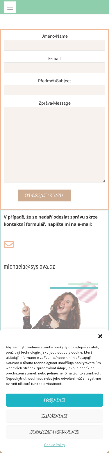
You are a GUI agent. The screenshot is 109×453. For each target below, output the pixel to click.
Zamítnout (54, 416)
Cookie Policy (54, 445)
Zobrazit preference (55, 432)
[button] (100, 336)
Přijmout (55, 400)
